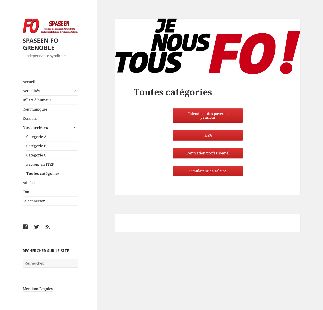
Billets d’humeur (37, 100)
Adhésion (31, 182)
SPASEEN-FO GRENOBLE (40, 44)
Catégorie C (36, 155)
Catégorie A (36, 136)
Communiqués (35, 109)
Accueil (29, 81)
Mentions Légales (38, 288)
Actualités (31, 90)
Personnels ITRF (40, 164)
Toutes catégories (42, 173)
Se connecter (34, 201)
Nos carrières (35, 127)
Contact (29, 191)
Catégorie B (36, 145)
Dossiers (30, 118)
